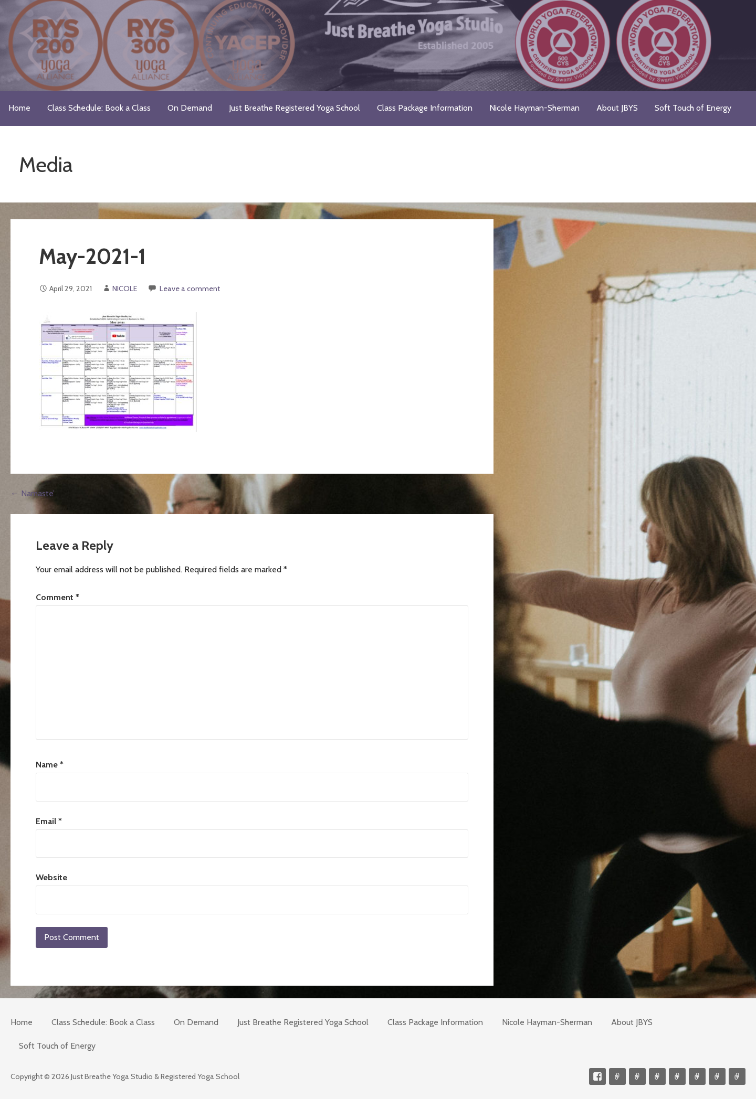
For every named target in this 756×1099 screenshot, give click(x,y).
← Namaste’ (32, 493)
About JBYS (617, 108)
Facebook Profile (597, 1076)
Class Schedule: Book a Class (99, 108)
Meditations (677, 1076)
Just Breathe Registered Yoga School (294, 108)
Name (50, 765)
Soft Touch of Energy (693, 108)
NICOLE (125, 288)
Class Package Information (424, 108)
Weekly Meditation (717, 1076)
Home (19, 108)
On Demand (189, 108)
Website (51, 877)
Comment (57, 597)
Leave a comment (190, 288)
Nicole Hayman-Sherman (534, 108)
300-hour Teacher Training (657, 1076)
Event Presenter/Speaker (737, 1076)
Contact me (617, 1076)
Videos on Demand (637, 1076)
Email (49, 821)
